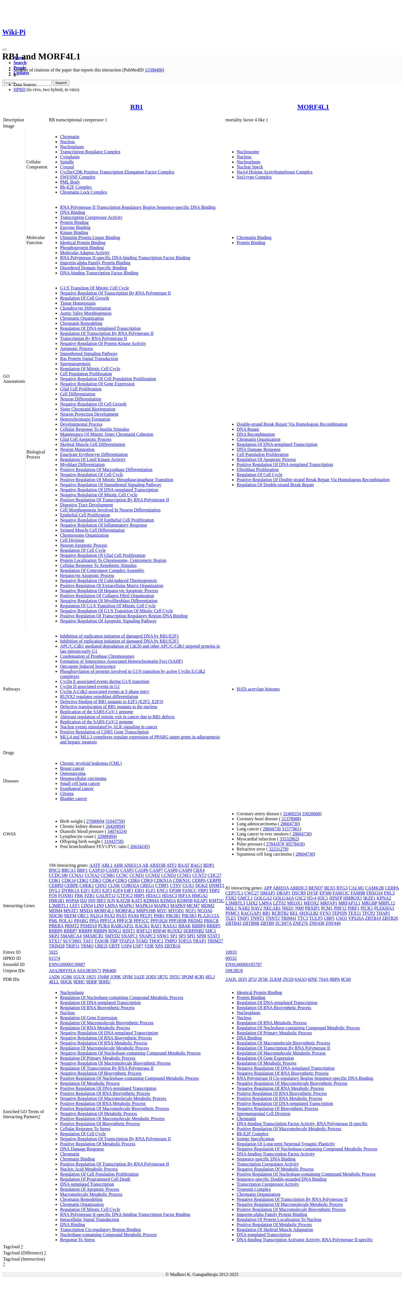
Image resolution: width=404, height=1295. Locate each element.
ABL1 (107, 865)
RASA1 (170, 925)
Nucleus (67, 141)
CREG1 (147, 885)
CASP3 (127, 870)
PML (53, 920)
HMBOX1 (352, 898)
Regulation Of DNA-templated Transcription (100, 328)
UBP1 (329, 918)
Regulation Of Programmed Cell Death (95, 1179)
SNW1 (163, 935)
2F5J (252, 979)
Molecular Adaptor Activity (85, 252)
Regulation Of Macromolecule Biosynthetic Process (106, 1022)
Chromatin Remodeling (81, 323)
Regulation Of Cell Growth (84, 298)
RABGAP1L (122, 925)
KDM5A (168, 900)
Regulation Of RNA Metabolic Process (95, 1027)
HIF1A (184, 895)
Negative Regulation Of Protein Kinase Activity (103, 343)
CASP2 (112, 870)
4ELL (54, 981)
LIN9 (99, 905)
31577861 (291, 828)
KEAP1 (201, 900)
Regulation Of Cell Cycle (83, 550)
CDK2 (83, 880)
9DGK (66, 981)
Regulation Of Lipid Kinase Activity (93, 459)
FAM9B (357, 893)
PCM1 (327, 908)
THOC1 (156, 941)
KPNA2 (384, 898)
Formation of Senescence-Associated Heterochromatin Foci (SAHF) (121, 661)
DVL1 (54, 890)
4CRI (199, 976)
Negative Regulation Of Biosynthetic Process (101, 1073)
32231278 (278, 849)
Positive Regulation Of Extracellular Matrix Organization (111, 585)
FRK (79, 895)
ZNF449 (333, 923)
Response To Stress (77, 1239)
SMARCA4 (71, 935)
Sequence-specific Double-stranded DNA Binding (281, 1179)
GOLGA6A (283, 898)
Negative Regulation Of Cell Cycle (91, 474)
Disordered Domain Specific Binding (93, 267)
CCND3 (168, 875)
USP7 (138, 946)
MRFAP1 (328, 903)
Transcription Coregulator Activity (268, 1164)
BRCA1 (68, 870)
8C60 (346, 979)
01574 (54, 958)
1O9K (115, 976)
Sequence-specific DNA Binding (266, 1159)
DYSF (312, 893)
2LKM (275, 979)
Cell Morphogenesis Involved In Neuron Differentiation (110, 510)
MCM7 (193, 905)
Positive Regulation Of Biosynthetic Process (100, 1123)
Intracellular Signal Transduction (89, 1219)
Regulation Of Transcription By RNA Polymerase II (106, 333)
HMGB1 (56, 900)
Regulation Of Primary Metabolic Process (97, 1058)
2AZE (139, 976)
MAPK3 (161, 905)
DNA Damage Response (258, 449)
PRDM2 (195, 920)
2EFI (242, 979)
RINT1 (129, 930)
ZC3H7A (283, 923)
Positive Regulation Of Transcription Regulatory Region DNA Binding (124, 615)
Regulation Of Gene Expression (88, 1017)
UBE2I (101, 946)
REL (294, 913)
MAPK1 (126, 905)
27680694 (95, 821)
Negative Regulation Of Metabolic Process (98, 1113)
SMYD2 (112, 935)
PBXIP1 (312, 908)
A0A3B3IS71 (89, 970)
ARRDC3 (299, 888)
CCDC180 (58, 875)
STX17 (55, 941)
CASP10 (97, 870)
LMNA (111, 905)
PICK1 (367, 908)
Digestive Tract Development (86, 504)
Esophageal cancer (76, 788)
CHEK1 (87, 885)
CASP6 (141, 870)
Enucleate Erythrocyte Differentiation (94, 454)
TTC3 (302, 918)
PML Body (70, 182)
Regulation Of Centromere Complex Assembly (102, 570)
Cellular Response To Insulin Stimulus (94, 429)
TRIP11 (73, 946)
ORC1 (83, 915)
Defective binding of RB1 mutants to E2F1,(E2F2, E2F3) (111, 701)
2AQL (231, 979)
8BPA (335, 979)
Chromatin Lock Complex (83, 192)
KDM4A (151, 900)
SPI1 (191, 935)
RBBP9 (100, 930)
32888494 (106, 836)
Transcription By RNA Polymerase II (93, 338)
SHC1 (210, 930)
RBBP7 (70, 930)
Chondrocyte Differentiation (85, 308)
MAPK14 (144, 905)
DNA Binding (72, 212)
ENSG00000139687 (67, 964)
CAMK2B (374, 888)
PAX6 (133, 915)
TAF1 (88, 941)
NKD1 (288, 908)
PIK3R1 (173, 915)
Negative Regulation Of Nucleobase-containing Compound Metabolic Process (130, 1053)
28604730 (289, 823)
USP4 (126, 946)
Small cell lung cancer (80, 783)
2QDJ (151, 976)
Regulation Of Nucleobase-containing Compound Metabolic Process (121, 997)
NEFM (70, 915)
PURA (104, 925)
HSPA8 (72, 900)
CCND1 (137, 875)
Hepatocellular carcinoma (83, 778)
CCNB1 (108, 875)
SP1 (173, 935)
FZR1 (89, 895)
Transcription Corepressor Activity (91, 217)
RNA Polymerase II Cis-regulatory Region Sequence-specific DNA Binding (305, 1078)
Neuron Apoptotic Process (83, 545)
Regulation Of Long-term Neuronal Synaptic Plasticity (286, 1143)
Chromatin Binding (254, 237)
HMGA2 (200, 895)
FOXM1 (65, 895)
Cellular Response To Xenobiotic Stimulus (98, 565)
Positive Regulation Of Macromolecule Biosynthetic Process (114, 1108)
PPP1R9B (178, 920)
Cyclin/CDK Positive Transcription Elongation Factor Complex (117, 172)
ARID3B (157, 865)
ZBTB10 (373, 918)
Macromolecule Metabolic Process (91, 1194)
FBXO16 (374, 893)
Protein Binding (74, 222)
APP (268, 888)
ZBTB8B (251, 923)
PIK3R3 (189, 915)
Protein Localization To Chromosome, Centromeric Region (113, 560)
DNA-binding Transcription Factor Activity (276, 1154)
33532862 (289, 839)
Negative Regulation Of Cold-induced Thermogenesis (108, 580)
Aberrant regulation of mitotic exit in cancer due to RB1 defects (117, 716)
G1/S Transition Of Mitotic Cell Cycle (94, 288)
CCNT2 (199, 875)
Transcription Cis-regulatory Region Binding (100, 1229)
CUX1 (188, 885)
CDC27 (214, 875)
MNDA (86, 910)
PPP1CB (124, 920)
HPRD (19, 89)
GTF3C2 (125, 895)
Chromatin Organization (82, 318)
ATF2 (171, 865)
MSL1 (231, 908)
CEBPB (214, 880)
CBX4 (199, 870)
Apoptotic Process (76, 348)
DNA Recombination (256, 434)
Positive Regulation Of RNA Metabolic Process (103, 1103)
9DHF (91, 981)
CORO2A (130, 885)
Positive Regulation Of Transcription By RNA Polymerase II (114, 499)
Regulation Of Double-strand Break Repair (275, 484)
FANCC (189, 890)
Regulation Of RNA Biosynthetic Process (97, 1007)
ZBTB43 (233, 923)
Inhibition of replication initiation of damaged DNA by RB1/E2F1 (119, 636)
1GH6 (66, 976)
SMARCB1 (93, 935)
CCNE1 (184, 875)
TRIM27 (215, 941)
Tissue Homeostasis (78, 303)
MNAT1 (70, 910)
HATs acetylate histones (258, 689)
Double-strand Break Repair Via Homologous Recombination (292, 424)
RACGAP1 (251, 913)
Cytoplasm (69, 156)
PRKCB (211, 920)
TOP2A (185, 941)
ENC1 (162, 890)
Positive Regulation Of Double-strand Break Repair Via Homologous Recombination (313, 479)
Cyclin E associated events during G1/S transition (104, 681)
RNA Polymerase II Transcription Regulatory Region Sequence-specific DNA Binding (138, 207)
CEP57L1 (234, 893)
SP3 (182, 935)
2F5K (263, 979)
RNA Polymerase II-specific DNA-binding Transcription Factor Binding (125, 257)
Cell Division (72, 540)
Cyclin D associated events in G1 (90, 686)
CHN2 (101, 885)
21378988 (290, 818)
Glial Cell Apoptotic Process (85, 439)
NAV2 (256, 908)
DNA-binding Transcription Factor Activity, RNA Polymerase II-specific (302, 1123)
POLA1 (66, 920)
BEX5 (329, 888)
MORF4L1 (313, 106)
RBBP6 (56, 930)
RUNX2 (174, 930)
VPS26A (356, 918)
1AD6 (54, 976)
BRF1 (82, 870)
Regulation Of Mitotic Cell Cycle (90, 368)
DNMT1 (216, 885)
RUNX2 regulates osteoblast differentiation (99, 696)
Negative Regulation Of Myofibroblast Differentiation (108, 600)
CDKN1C (182, 880)
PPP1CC (141, 920)
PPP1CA (108, 920)
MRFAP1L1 (349, 903)
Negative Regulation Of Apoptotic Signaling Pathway (108, 620)
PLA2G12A (208, 915)
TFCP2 (368, 913)
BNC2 (54, 870)
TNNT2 (273, 918)
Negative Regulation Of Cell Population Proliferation (108, 378)
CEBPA (199, 880)
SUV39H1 (72, 941)
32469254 (292, 813)
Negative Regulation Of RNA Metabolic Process (103, 1043)
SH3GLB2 (308, 913)
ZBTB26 (390, 918)
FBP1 (203, 890)
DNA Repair (248, 429)
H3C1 (322, 898)
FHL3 (389, 893)
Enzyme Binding (75, 227)
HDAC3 (169, 895)
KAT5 (136, 900)
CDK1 (55, 880)
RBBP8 (85, 930)
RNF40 (159, 930)
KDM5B (185, 900)
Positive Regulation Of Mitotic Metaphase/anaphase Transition (116, 479)
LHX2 (252, 903)
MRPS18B (146, 910)
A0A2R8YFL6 (62, 970)
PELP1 (146, 915)
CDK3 (95, 880)
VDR (149, 946)
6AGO (301, 979)
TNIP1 (243, 918)
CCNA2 (92, 875)
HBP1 (139, 895)
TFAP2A (127, 941)
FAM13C (341, 893)
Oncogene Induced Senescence (88, 666)
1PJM (127, 976)
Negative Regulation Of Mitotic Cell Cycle (98, 494)
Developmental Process (81, 424)
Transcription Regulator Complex (90, 151)
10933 (231, 952)
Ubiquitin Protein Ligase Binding (90, 237)
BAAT (184, 865)
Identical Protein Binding (82, 242)
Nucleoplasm (72, 146)
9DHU (104, 981)
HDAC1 (153, 895)
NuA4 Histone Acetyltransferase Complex (275, 172)
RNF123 (144, 930)
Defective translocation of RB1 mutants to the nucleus (108, 706)
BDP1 (208, 865)
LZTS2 (279, 903)
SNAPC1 (129, 935)
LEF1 (75, 905)
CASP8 (170, 870)
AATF (95, 865)
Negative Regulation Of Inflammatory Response (103, 525)
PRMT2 (72, 925)
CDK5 (121, 880)
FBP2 (214, 890)
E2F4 (118, 890)
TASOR (101, 941)
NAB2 (244, 908)
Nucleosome (248, 151)
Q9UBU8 (234, 970)
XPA (159, 946)
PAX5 (121, 915)
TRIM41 (288, 918)
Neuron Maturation (77, 449)
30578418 (294, 844)
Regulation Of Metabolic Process (90, 1083)
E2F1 (85, 890)
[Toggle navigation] (4, 49)
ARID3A (281, 888)
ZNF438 (316, 923)
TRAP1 (199, 941)
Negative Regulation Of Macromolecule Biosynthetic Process (115, 1063)
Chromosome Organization (84, 535)
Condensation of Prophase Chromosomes (97, 656)
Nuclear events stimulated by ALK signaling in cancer (108, 726)
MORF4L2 (125, 910)
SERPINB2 (193, 930)
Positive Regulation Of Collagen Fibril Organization (107, 595)
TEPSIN (339, 913)
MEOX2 (311, 903)
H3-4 (311, 898)
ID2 (83, 900)
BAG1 (196, 865)
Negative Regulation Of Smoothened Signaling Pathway (110, 484)
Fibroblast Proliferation (258, 469)
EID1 (140, 890)
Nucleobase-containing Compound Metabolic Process (108, 1234)
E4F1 (129, 890)
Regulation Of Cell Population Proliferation (99, 1174)
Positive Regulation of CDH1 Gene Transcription (104, 731)
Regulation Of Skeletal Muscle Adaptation (275, 1229)
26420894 (115, 826)
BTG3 (342, 888)
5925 (53, 952)
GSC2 (300, 898)
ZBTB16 (172, 946)
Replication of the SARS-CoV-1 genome (96, 711)
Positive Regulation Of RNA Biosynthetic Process (105, 1093)
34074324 (116, 831)
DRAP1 (283, 893)
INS (92, 900)
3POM (187, 976)
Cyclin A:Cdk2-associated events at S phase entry (104, 691)
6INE (313, 979)
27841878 (275, 844)
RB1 (136, 106)
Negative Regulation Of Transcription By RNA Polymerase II (115, 293)
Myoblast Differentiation (82, 464)
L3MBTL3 (235, 903)
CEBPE (71, 885)
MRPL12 (386, 903)
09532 (231, 958)
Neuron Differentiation (80, 399)
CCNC (122, 875)
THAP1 (383, 913)
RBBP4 (199, 925)
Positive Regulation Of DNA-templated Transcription (285, 464)
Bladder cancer (73, 798)
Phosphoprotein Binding (82, 247)
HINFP (335, 898)
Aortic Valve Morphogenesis (86, 313)
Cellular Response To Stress (85, 1128)
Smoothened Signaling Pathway (88, 353)
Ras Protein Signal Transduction (89, 358)
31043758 (114, 821)
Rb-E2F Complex (76, 187)
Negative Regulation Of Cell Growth (93, 404)
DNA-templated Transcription (87, 1184)
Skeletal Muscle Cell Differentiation (92, 444)
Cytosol (67, 167)
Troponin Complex (254, 1189)
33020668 (311, 813)
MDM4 (55, 910)
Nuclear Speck (250, 167)
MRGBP (369, 903)
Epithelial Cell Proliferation (85, 515)
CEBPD (56, 885)
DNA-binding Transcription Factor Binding (99, 272)
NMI (299, 908)
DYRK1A (70, 890)
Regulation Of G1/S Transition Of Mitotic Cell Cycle (108, 605)
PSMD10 (88, 925)
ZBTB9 (267, 923)
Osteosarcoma (73, 773)
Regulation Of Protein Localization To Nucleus (279, 1219)
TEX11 (354, 913)
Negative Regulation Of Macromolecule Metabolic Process (113, 1098)
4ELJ (210, 976)
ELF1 (151, 890)
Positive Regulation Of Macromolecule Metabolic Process (112, 1118)
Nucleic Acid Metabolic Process (89, 1169)
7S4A (323, 979)
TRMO (87, 946)
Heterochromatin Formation (85, 419)
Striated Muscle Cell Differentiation (92, 530)
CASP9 (185, 870)
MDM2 (207, 905)
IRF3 (101, 900)
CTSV (175, 885)
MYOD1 (176, 910)
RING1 (114, 930)
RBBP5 (213, 925)
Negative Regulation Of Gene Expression (97, 383)
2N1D (288, 979)
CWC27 (251, 893)
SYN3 (325, 913)
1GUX (79, 976)
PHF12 (340, 908)
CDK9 (147, 880)
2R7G (162, 976)
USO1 (341, 918)
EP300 (175, 890)
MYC (162, 910)
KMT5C (216, 900)
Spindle (67, 161)
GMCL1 (245, 898)
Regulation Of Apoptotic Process (266, 459)
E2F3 (107, 890)
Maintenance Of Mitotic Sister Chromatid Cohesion (106, 434)
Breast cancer (72, 768)
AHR (118, 865)
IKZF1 (369, 898)
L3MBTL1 (58, 905)
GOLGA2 (263, 898)
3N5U (174, 976)
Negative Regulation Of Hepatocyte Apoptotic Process (109, 590)
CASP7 (156, 870)
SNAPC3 (147, 935)
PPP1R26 (158, 920)
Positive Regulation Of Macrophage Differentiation (106, 469)
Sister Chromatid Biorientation (87, 409)
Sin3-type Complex (254, 177)
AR (145, 865)
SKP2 (54, 935)
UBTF (114, 946)
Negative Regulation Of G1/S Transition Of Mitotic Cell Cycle (116, 610)
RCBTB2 (280, 913)
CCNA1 (76, 875)
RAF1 (156, 925)
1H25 (91, 976)
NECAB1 (272, 908)
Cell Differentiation (77, 393)
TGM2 (142, 941)
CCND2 (152, 875)
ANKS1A (132, 865)
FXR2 (230, 898)
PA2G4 (96, 915)
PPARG (81, 920)
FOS (53, 895)
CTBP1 (162, 885)
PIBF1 (353, 908)
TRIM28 (56, 946)
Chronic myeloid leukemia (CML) (91, 763)
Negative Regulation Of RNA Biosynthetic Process (106, 1037)
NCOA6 (204, 910)
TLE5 (230, 918)
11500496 (154, 70)
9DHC (79, 981)
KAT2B (123, 900)
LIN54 (87, 905)
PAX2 (109, 915)
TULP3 (316, 918)
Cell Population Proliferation (86, 373)
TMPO (171, 941)
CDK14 (69, 880)
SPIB (201, 935)
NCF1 (190, 910)
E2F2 (96, 890)
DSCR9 (299, 893)
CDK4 (108, 880)
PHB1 (159, 915)
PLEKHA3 (384, 908)
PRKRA (56, 925)
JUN (111, 900)
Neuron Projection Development (89, 414)
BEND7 (316, 888)
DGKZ (201, 885)
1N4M (103, 976)
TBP (114, 941)
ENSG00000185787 (243, 964)
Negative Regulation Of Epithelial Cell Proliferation (107, 520)
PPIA (94, 920)
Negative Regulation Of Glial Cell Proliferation (102, 555)
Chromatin (69, 136)
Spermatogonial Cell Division (263, 1113)
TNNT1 (257, 918)
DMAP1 (267, 893)
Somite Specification (255, 1138)
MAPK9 (177, 905)
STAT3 (213, 935)
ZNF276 (300, 923)
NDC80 (56, 915)
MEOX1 (295, 903)
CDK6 (134, 880)
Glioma (66, 793)
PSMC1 (232, 913)
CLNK (114, 885)
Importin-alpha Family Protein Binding (95, 262)
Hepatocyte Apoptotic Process (87, 575)
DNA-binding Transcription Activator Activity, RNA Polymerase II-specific (305, 1239)
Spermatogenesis (75, 363)
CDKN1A (163, 880)
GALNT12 (106, 895)
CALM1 (356, 888)
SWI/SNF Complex (77, 177)
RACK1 (142, 925)
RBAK (184, 925)
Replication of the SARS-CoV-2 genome (96, 721)
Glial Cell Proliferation (80, 388)
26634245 (139, 846)
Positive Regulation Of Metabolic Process (97, 1143)
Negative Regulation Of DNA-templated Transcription (109, 489)
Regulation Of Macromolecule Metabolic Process (104, 1048)
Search (20, 62)
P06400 (109, 970)
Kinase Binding (74, 232)
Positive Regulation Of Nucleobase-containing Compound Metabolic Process (129, 1078)
